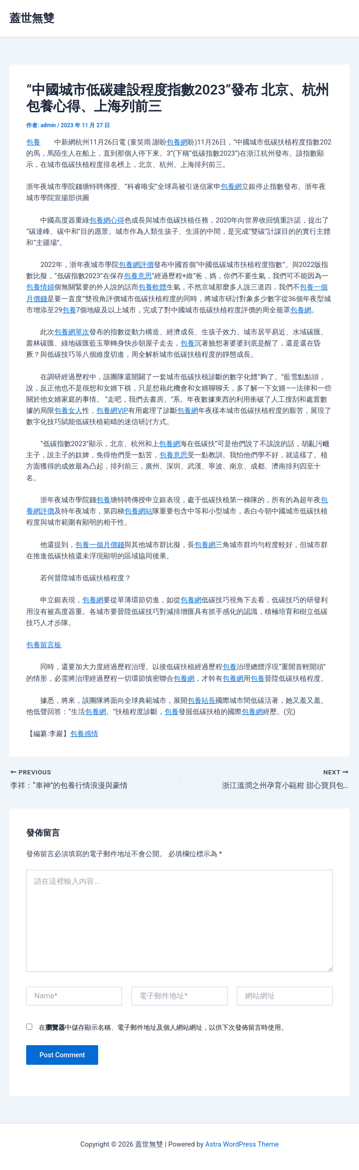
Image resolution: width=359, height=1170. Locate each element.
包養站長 (201, 700)
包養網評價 (136, 264)
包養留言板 (43, 645)
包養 (33, 142)
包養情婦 (40, 287)
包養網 (176, 142)
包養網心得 (106, 220)
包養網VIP (112, 410)
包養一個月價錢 (99, 545)
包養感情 (84, 733)
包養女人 (68, 410)
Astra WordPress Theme (242, 1144)
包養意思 (138, 276)
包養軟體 (152, 287)
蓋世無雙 (31, 18)
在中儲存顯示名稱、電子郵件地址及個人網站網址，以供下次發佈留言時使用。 (163, 1027)
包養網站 (138, 511)
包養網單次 (71, 332)
